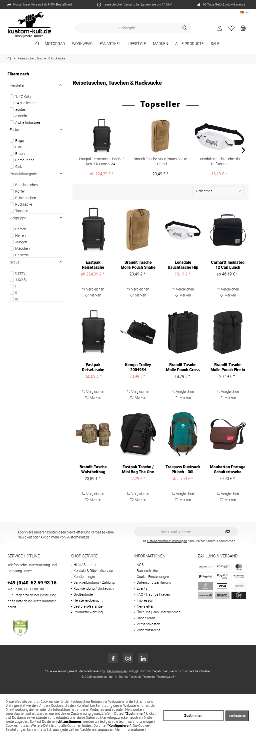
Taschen (21, 211)
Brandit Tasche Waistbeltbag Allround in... (93, 470)
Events (142, 588)
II (16, 293)
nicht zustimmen (67, 722)
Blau (18, 147)
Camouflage (24, 160)
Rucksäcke (23, 204)
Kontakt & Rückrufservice (93, 571)
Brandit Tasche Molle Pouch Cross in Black (183, 367)
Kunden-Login (84, 577)
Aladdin (21, 116)
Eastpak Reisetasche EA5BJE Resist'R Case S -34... (101, 161)
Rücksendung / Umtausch (94, 588)
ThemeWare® (165, 677)
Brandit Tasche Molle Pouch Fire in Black (227, 367)
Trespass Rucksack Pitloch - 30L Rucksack (183, 470)
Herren (20, 236)
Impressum (145, 600)
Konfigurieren (237, 716)
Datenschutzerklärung (154, 582)
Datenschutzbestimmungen (167, 541)
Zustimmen (193, 716)
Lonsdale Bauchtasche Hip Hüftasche (219, 161)
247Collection (25, 103)
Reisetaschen (25, 198)
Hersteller (17, 85)
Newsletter (145, 606)
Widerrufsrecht (148, 630)
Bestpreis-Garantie (88, 606)
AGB (140, 565)
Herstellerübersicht (88, 600)
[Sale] (215, 44)
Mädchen (22, 248)
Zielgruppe (18, 218)
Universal (22, 255)
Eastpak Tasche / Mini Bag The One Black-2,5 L (138, 470)
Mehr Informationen (130, 730)
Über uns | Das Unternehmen (158, 612)
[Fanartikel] (110, 44)
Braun (20, 154)
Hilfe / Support (85, 565)
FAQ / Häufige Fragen (153, 594)
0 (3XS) (20, 273)
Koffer (20, 191)
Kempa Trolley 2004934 (138, 367)
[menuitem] (243, 28)
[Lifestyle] (137, 44)
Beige (19, 141)
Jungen (21, 242)
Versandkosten (148, 624)
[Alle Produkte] (189, 44)
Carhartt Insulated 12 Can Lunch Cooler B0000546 (227, 265)
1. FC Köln (23, 96)
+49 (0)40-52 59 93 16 (32, 583)
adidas (20, 109)
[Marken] (161, 44)
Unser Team (146, 618)
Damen (20, 229)
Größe (14, 262)
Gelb (18, 167)
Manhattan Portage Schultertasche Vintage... (228, 470)
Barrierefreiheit (148, 571)
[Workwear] (82, 44)
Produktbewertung (88, 612)
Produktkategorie (23, 174)
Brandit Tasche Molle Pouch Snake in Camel (160, 161)
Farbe (14, 130)
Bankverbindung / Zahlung (94, 582)
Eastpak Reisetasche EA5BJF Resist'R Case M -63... (93, 367)
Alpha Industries (27, 122)
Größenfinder (84, 594)
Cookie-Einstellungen (153, 577)
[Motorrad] (54, 44)
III (16, 299)
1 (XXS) (21, 280)
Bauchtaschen (26, 185)
